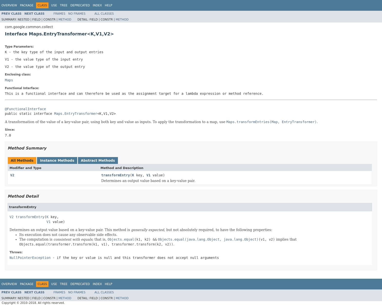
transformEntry (115, 175)
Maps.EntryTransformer (75, 114)
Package (26, 5)
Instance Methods (57, 160)
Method (64, 19)
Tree (63, 5)
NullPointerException (30, 258)
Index (97, 5)
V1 (148, 175)
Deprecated (80, 5)
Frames (60, 13)
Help (108, 5)
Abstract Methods (98, 160)
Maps (9, 80)
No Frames (77, 13)
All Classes (104, 13)
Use (54, 5)
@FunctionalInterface (25, 109)
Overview (9, 5)
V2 (12, 175)
